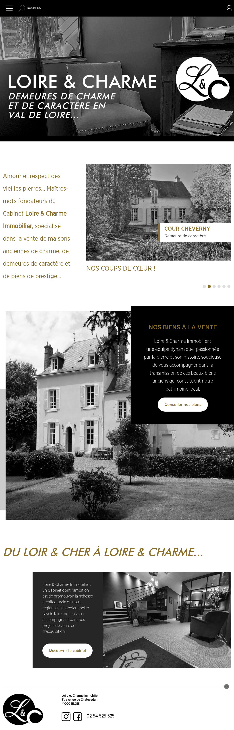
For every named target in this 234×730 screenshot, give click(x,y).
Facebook (77, 716)
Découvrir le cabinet (67, 650)
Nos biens (34, 8)
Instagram (66, 716)
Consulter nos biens (182, 404)
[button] (204, 286)
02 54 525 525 (100, 716)
